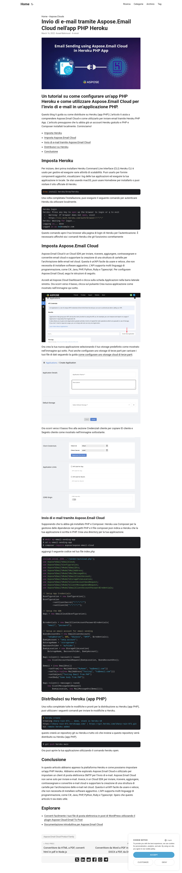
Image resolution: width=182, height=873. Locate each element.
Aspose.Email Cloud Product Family (59, 837)
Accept (154, 855)
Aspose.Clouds (56, 16)
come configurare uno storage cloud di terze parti (105, 354)
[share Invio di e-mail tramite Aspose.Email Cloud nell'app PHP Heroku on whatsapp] (100, 860)
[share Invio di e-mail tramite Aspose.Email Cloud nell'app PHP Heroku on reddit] (89, 860)
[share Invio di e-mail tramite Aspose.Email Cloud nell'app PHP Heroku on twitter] (77, 860)
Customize (143, 862)
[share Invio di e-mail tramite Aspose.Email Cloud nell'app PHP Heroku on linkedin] (83, 860)
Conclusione (51, 151)
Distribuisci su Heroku (56, 147)
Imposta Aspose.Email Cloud (60, 137)
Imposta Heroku (53, 133)
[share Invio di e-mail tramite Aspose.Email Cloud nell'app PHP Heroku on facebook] (94, 860)
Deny (164, 862)
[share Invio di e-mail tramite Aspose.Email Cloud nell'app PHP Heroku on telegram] (106, 860)
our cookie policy (149, 849)
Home (25, 4)
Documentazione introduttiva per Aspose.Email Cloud (73, 824)
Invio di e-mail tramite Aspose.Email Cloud (67, 142)
